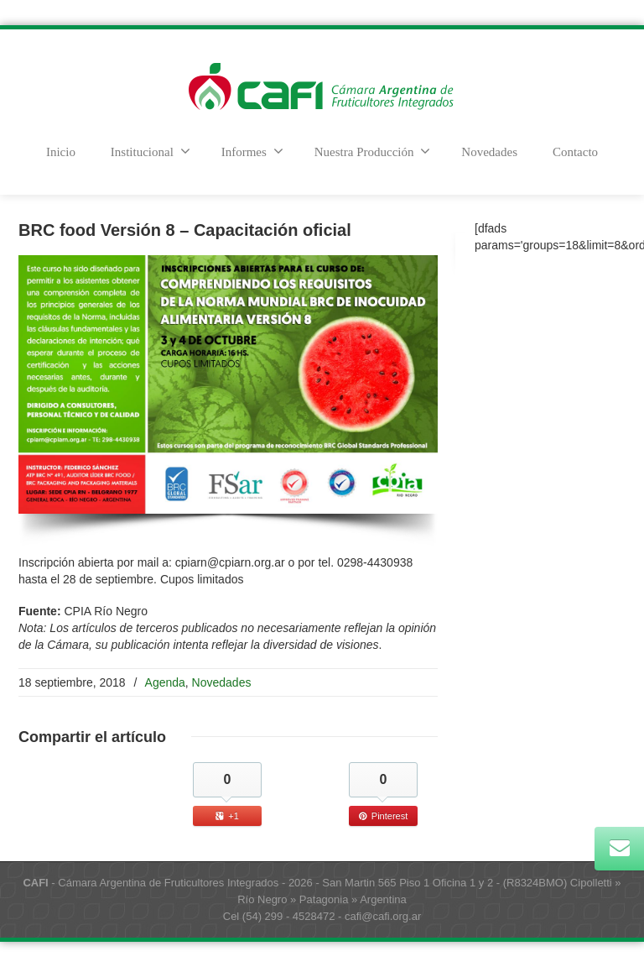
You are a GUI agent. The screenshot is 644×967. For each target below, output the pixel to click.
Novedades (489, 152)
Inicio (60, 152)
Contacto (575, 152)
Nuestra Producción (372, 151)
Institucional (150, 151)
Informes (252, 151)
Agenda (165, 682)
